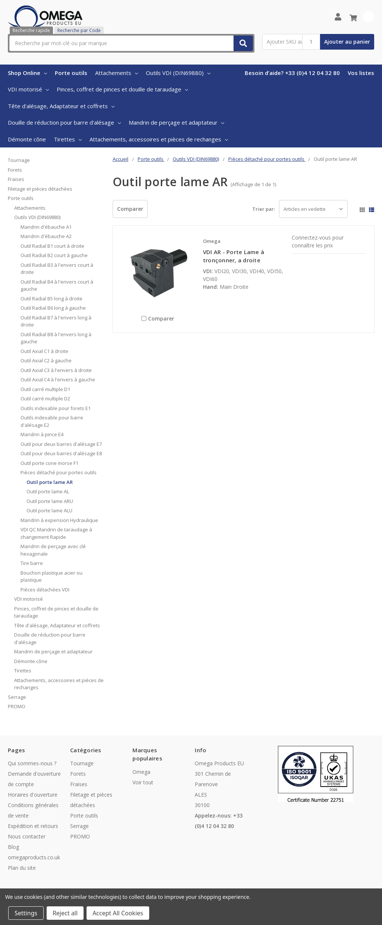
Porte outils (71, 72)
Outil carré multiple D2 (45, 398)
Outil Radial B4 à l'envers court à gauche (57, 285)
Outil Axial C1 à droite (44, 351)
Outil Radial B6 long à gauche (53, 307)
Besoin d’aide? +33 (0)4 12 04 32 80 (292, 72)
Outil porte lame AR (49, 482)
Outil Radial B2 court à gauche (54, 255)
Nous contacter (27, 836)
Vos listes (361, 72)
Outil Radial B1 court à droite (52, 246)
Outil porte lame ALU (49, 510)
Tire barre (32, 563)
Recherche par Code (79, 30)
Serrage (17, 697)
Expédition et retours (33, 825)
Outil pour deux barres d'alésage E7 (61, 444)
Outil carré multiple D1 (45, 389)
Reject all (65, 913)
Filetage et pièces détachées (40, 188)
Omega (141, 771)
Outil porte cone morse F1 (49, 463)
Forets (15, 169)
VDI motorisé (28, 89)
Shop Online (27, 72)
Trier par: (263, 209)
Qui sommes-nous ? (32, 763)
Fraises (16, 179)
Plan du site (22, 867)
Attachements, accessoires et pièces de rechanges (159, 139)
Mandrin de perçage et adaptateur (176, 122)
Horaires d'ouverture (32, 794)
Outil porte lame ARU (49, 501)
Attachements (116, 72)
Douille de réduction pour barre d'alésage (64, 122)
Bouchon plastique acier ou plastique (51, 576)
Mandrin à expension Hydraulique (59, 520)
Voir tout (142, 782)
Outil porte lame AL (47, 491)
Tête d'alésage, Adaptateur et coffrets (61, 106)
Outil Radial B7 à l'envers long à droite (56, 321)
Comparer (130, 208)
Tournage (19, 160)
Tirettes (68, 139)
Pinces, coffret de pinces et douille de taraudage (122, 89)
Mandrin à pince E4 (42, 434)
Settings (26, 913)
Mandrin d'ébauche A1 (46, 227)
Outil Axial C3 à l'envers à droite (56, 370)
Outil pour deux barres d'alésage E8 (61, 453)
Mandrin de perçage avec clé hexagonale (53, 550)
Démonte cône (27, 139)
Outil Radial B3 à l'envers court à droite (57, 269)
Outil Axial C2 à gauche (46, 360)
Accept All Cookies (118, 913)
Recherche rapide (31, 30)
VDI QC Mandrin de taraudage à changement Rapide (56, 533)
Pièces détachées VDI (45, 589)
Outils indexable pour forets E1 (56, 408)
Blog (13, 846)
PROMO (16, 706)
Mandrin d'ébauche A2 (46, 236)
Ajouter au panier (347, 41)
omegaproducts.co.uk (34, 857)
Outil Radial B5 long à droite (51, 298)
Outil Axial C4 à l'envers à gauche (58, 379)
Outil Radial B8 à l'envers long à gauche (56, 338)
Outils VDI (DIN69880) (178, 72)
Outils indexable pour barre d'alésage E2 (52, 421)
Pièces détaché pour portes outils (59, 472)
